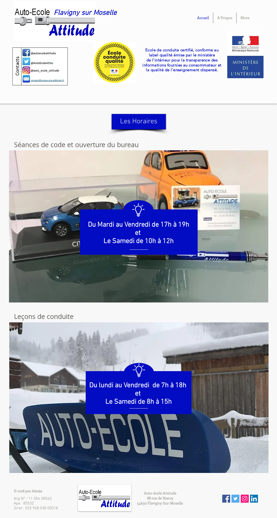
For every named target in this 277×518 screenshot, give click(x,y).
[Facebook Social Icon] (226, 499)
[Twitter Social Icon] (235, 499)
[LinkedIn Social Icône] (254, 499)
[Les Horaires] (139, 121)
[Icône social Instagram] (245, 499)
